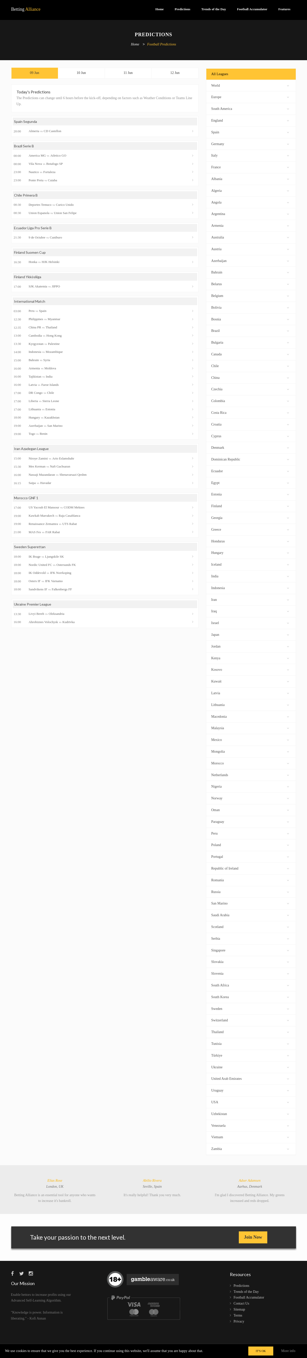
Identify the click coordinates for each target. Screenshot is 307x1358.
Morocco (250, 762)
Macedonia (250, 716)
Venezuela (250, 1125)
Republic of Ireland (250, 868)
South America (250, 108)
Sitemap (239, 1309)
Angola (250, 202)
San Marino (250, 903)
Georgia (250, 517)
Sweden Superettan (29, 547)
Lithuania (250, 704)
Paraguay (250, 821)
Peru (250, 833)
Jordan (250, 646)
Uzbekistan (250, 1113)
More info (288, 1351)
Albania (250, 178)
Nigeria (250, 786)
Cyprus (250, 435)
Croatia (250, 424)
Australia (250, 236)
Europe (250, 96)
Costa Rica (250, 412)
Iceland (250, 564)
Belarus (250, 283)
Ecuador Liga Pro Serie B (33, 228)
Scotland (250, 926)
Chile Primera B (26, 195)
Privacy (239, 1321)
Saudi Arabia (250, 914)
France (250, 166)
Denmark (250, 447)
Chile (250, 365)
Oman (250, 809)
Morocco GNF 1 (26, 498)
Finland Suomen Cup (30, 252)
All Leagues (219, 74)
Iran (250, 599)
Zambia (250, 1148)
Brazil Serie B (24, 146)
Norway (250, 797)
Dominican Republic (250, 458)
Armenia (250, 225)
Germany (250, 143)
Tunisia (250, 1043)
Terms (238, 1315)
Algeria (250, 190)
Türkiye (250, 1055)
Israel (250, 622)
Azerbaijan (250, 260)
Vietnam (250, 1136)
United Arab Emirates (250, 1078)
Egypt (250, 482)
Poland (250, 844)
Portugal (250, 856)
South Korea (250, 996)
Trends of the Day (213, 9)
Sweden (250, 1008)
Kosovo (250, 669)
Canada (250, 353)
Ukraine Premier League (32, 604)
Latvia (250, 692)
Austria (250, 248)
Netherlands (250, 774)
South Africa (250, 984)
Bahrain (250, 271)
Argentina (250, 213)
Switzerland (250, 1019)
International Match (29, 301)
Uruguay (250, 1090)
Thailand (250, 1031)
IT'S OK (261, 1351)
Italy (250, 155)
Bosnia (250, 318)
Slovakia (250, 961)
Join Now (253, 1237)
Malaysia (250, 727)
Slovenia (250, 973)
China (250, 377)
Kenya (250, 657)
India (250, 575)
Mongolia (250, 751)
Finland (250, 505)
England (250, 120)
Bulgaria (250, 342)
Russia (250, 891)
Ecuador (250, 470)
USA (250, 1101)
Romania (250, 879)
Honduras (250, 540)
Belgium (250, 295)
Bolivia (250, 307)
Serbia (250, 938)
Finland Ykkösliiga (27, 277)
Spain (250, 131)
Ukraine (250, 1066)
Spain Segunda (25, 121)
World (250, 85)
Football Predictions (161, 44)
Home (159, 9)
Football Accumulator (252, 9)
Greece (250, 529)
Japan (250, 634)
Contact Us (241, 1303)
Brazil (250, 330)
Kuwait (250, 681)
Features (284, 9)
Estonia (250, 493)
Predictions (182, 9)
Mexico (250, 739)
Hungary (250, 552)
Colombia (250, 400)
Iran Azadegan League (31, 449)
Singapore (250, 949)
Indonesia (250, 587)
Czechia (250, 388)
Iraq (250, 610)
